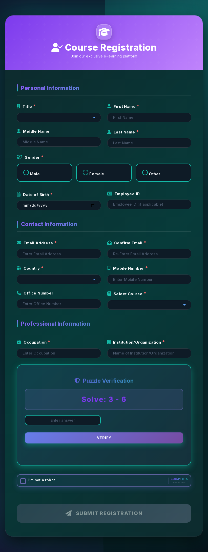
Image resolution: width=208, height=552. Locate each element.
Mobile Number (126, 268)
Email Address (35, 243)
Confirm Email (125, 243)
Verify (104, 438)
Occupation (32, 342)
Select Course (125, 293)
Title (25, 106)
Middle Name (33, 131)
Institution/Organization (134, 342)
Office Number (35, 293)
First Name (122, 106)
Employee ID (123, 193)
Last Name (121, 132)
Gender (29, 157)
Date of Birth (33, 194)
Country (29, 268)
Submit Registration (104, 513)
